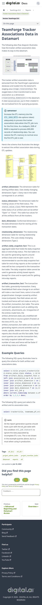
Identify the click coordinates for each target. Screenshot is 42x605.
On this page (8, 23)
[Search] (38, 3)
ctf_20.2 (11, 452)
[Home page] (4, 10)
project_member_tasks (29, 455)
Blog (5, 532)
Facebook (7, 553)
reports (15, 459)
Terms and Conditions (12, 576)
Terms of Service (14, 486)
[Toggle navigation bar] (3, 3)
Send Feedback (9, 536)
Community (8, 529)
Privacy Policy (8, 573)
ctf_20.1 (20, 452)
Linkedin (6, 556)
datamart (6, 459)
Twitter (6, 549)
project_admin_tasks (10, 455)
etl (22, 459)
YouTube (6, 560)
